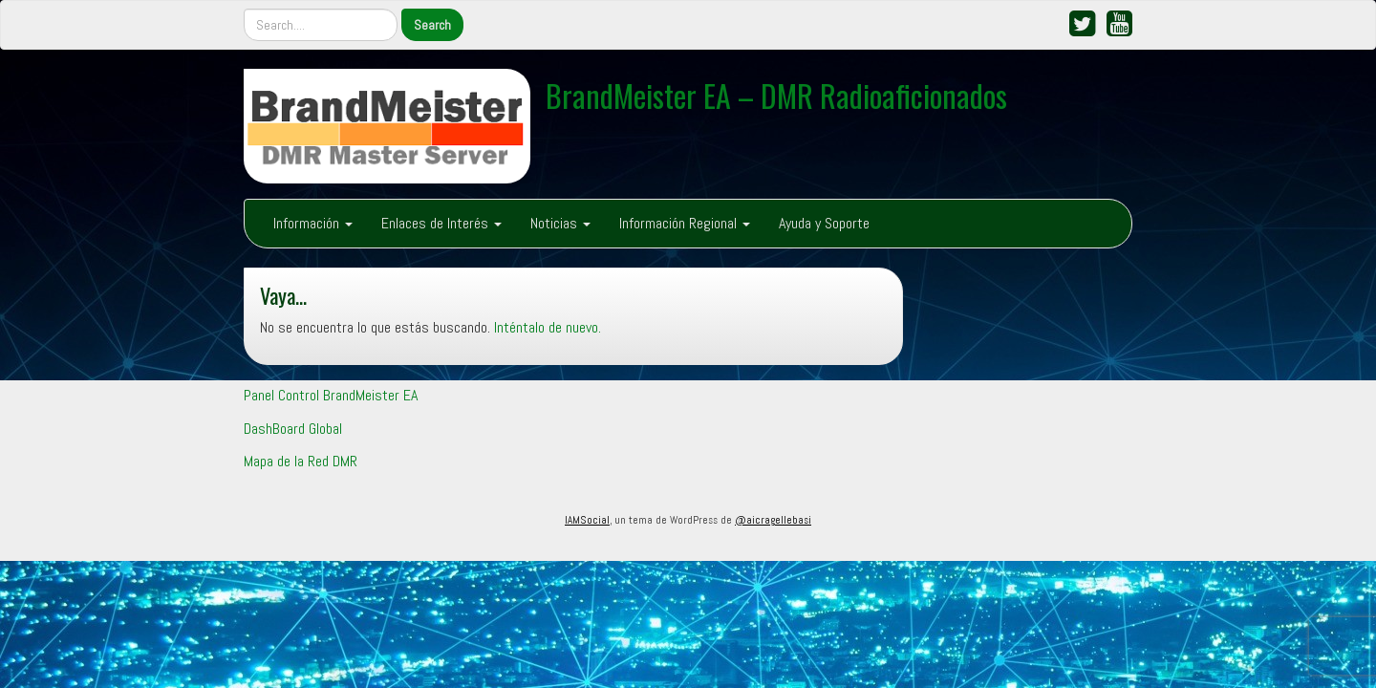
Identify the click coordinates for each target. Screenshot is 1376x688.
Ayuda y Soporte (824, 223)
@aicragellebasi (773, 520)
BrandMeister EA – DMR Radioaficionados (776, 95)
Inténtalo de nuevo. (547, 327)
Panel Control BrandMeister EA (331, 395)
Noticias (560, 223)
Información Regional (684, 223)
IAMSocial (587, 520)
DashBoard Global (293, 429)
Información (313, 223)
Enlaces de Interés (441, 223)
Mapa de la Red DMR (300, 461)
